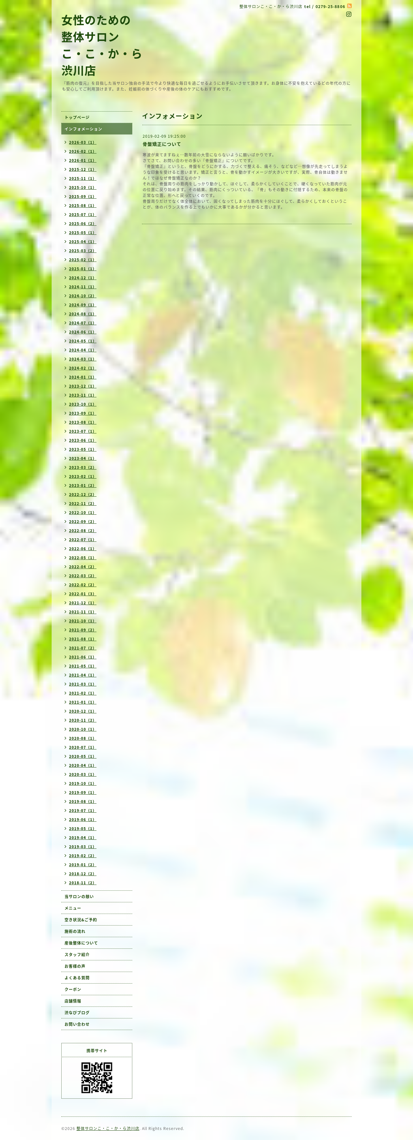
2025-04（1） (82, 241)
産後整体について (81, 943)
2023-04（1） (82, 458)
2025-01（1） (82, 269)
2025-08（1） (82, 205)
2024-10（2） (82, 296)
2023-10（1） (82, 404)
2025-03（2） (82, 250)
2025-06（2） (82, 223)
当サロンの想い (79, 896)
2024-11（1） (82, 287)
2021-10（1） (82, 621)
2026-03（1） (82, 142)
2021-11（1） (82, 612)
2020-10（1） (82, 729)
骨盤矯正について (162, 144)
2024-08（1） (82, 314)
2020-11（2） (82, 720)
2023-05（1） (82, 449)
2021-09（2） (82, 630)
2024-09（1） (82, 305)
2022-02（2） (82, 585)
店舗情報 (73, 1001)
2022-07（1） (82, 539)
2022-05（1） (82, 557)
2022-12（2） (82, 494)
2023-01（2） (82, 485)
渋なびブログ (77, 1013)
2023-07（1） (82, 431)
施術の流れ (75, 931)
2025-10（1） (82, 187)
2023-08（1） (82, 422)
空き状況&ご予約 (81, 920)
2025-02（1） (82, 260)
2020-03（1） (82, 774)
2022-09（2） (82, 521)
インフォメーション (83, 129)
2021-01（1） (82, 702)
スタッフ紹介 (77, 954)
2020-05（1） (82, 756)
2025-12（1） (82, 169)
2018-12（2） (82, 874)
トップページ (77, 117)
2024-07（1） (82, 323)
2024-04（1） (82, 350)
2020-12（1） (82, 711)
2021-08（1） (82, 639)
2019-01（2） (82, 864)
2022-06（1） (82, 548)
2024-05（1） (82, 341)
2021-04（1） (82, 675)
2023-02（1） (82, 476)
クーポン (73, 989)
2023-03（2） (82, 467)
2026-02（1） (82, 151)
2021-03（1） (82, 684)
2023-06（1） (82, 440)
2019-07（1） (82, 810)
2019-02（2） (82, 855)
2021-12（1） (82, 603)
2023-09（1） (82, 413)
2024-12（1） (82, 278)
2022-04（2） (82, 567)
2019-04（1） (82, 837)
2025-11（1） (82, 178)
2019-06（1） (82, 819)
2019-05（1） (82, 828)
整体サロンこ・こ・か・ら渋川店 (107, 1128)
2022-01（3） (82, 594)
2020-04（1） (82, 765)
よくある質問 (77, 978)
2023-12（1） (82, 386)
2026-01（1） (82, 160)
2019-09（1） (82, 792)
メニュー (73, 908)
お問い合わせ (77, 1024)
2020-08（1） (82, 738)
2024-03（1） (82, 359)
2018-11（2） (82, 883)
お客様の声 (75, 966)
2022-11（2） (82, 503)
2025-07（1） (82, 214)
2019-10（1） (82, 783)
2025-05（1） (82, 232)
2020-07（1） (82, 747)
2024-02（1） (82, 368)
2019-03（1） (82, 846)
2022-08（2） (82, 530)
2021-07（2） (82, 648)
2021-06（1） (82, 657)
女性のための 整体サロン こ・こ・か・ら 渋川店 (102, 44)
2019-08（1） (82, 801)
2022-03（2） (82, 576)
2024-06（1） (82, 332)
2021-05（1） (82, 666)
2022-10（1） (82, 512)
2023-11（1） (82, 395)
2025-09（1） (82, 196)
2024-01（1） (82, 377)
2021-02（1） (82, 693)
